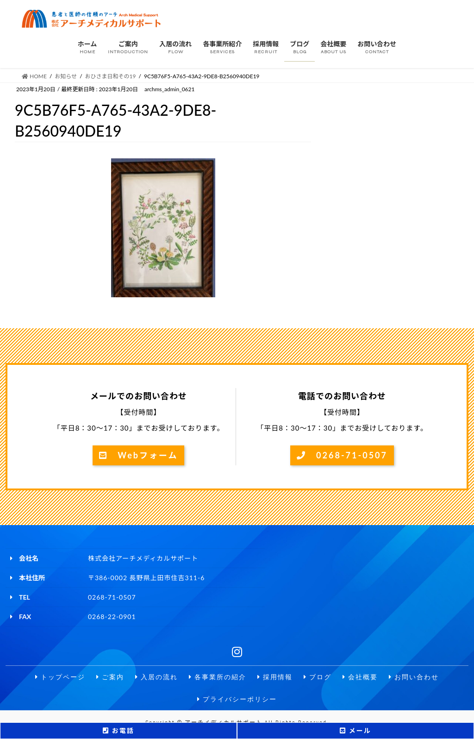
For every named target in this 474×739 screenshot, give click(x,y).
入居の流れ (156, 677)
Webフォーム (138, 455)
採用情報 (275, 677)
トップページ (60, 677)
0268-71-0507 (342, 455)
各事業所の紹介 (217, 677)
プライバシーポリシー (237, 699)
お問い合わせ (414, 677)
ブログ (317, 677)
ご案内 (110, 677)
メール (355, 730)
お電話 (118, 730)
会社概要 (360, 677)
